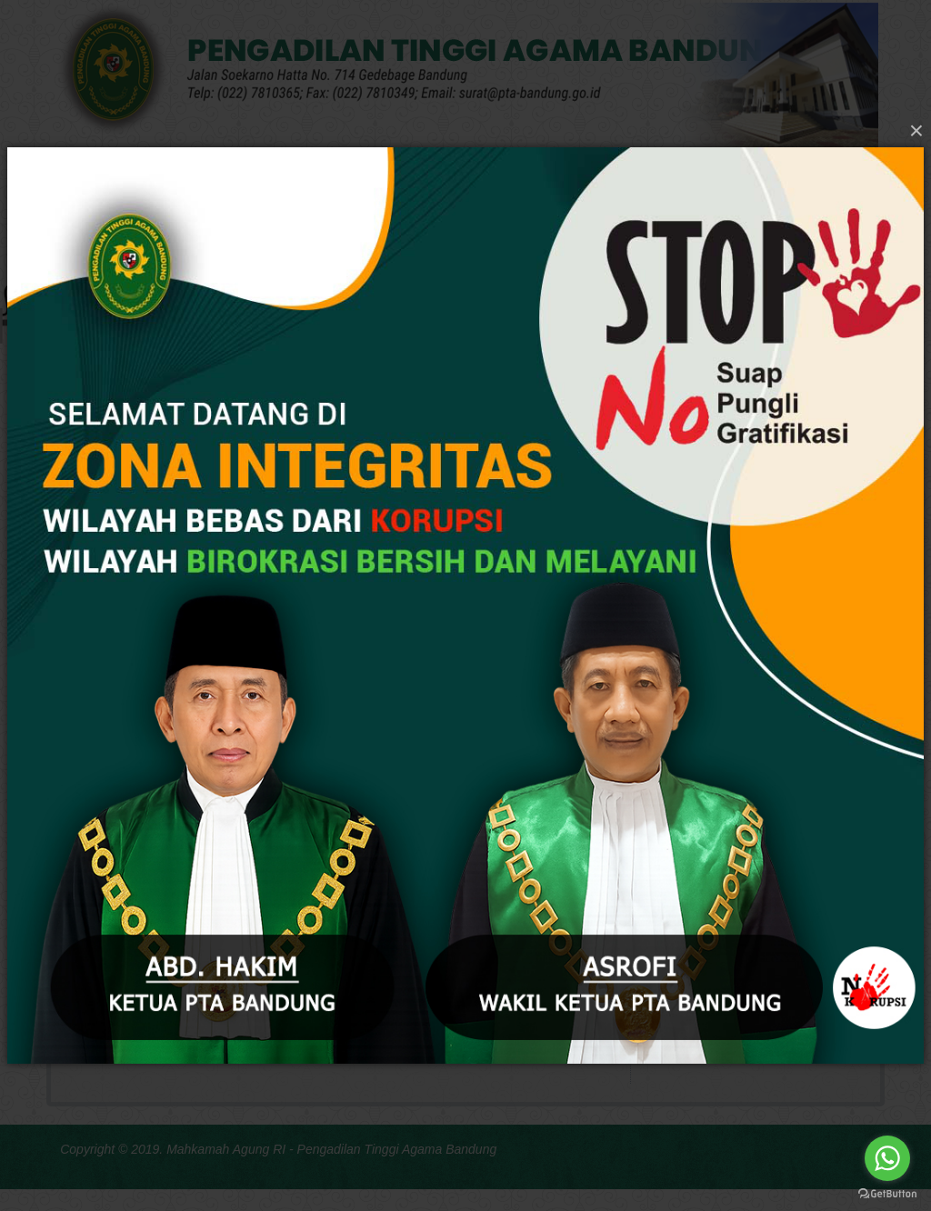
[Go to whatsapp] (887, 1158)
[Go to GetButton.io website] (887, 1192)
